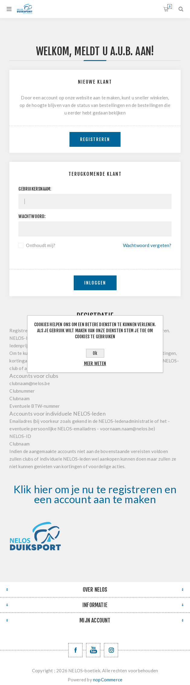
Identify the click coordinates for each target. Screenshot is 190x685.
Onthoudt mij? (40, 245)
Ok (95, 353)
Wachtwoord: (32, 216)
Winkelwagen (169, 6)
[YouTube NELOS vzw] (93, 650)
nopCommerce (107, 679)
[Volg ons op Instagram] (111, 650)
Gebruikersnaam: (34, 189)
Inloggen (95, 283)
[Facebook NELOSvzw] (75, 650)
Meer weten (95, 363)
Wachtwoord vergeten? (147, 245)
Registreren (95, 139)
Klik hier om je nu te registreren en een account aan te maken (95, 494)
